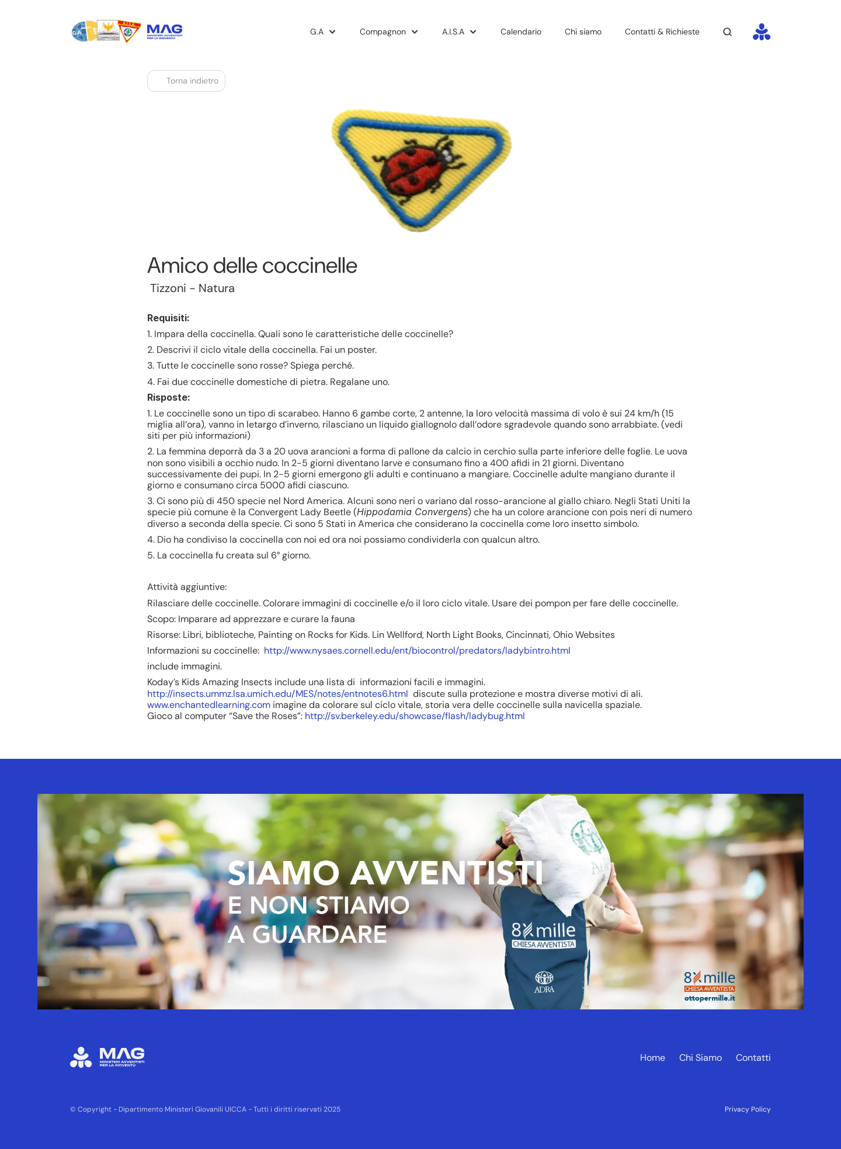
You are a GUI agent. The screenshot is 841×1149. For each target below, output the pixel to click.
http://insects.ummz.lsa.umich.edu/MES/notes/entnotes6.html (277, 694)
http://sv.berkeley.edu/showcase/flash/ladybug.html (415, 716)
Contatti (753, 1057)
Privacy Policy (748, 1109)
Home (652, 1057)
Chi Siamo (700, 1057)
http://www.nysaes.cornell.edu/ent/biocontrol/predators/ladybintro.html (417, 650)
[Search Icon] (727, 32)
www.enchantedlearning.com (208, 705)
